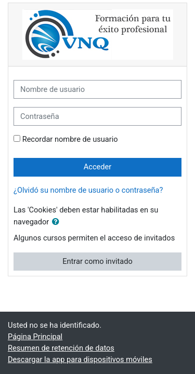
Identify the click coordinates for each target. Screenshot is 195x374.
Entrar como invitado (97, 261)
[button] (57, 222)
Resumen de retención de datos (61, 348)
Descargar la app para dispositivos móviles (80, 359)
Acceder (98, 166)
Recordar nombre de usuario (70, 139)
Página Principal (35, 336)
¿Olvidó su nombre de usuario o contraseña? (88, 190)
